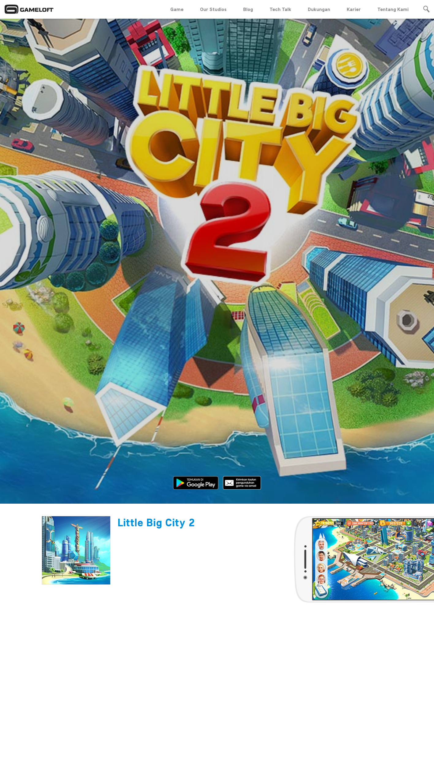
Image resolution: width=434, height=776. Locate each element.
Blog (248, 9)
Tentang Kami (393, 9)
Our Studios (213, 9)
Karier (354, 9)
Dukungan (319, 9)
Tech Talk (280, 9)
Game (176, 9)
